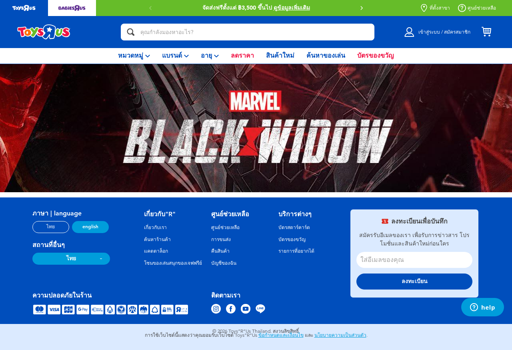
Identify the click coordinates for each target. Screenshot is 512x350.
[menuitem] (134, 56)
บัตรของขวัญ (292, 239)
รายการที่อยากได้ (296, 251)
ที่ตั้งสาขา (435, 8)
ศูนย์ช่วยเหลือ (477, 8)
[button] (361, 8)
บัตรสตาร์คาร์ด (294, 227)
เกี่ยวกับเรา (155, 227)
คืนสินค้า (220, 251)
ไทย (50, 226)
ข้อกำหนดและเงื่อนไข (281, 335)
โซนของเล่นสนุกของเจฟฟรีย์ (173, 263)
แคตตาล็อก (156, 251)
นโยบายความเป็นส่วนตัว (340, 335)
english (90, 226)
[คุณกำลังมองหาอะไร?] (247, 32)
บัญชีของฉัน (223, 263)
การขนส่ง (221, 239)
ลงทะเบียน (415, 281)
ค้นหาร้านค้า (157, 239)
